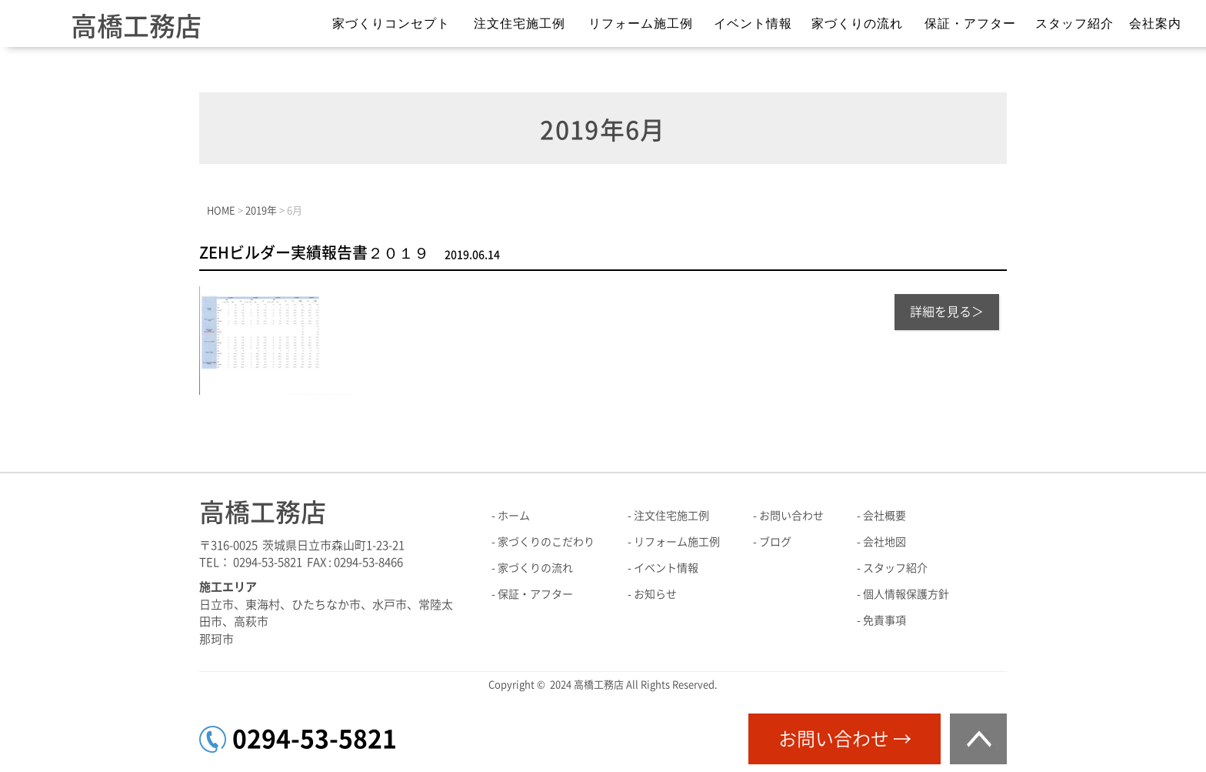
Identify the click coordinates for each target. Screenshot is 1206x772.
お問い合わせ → (844, 739)
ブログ (775, 541)
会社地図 (884, 541)
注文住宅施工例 (519, 23)
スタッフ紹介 (1074, 23)
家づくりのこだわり (546, 541)
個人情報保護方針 (906, 594)
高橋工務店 (136, 26)
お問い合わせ (791, 515)
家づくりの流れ (857, 23)
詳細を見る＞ (947, 312)
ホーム (514, 515)
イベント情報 (753, 23)
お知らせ (655, 594)
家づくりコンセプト (391, 23)
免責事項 (884, 620)
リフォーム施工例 (640, 23)
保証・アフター (970, 23)
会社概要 (884, 515)
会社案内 (1155, 23)
